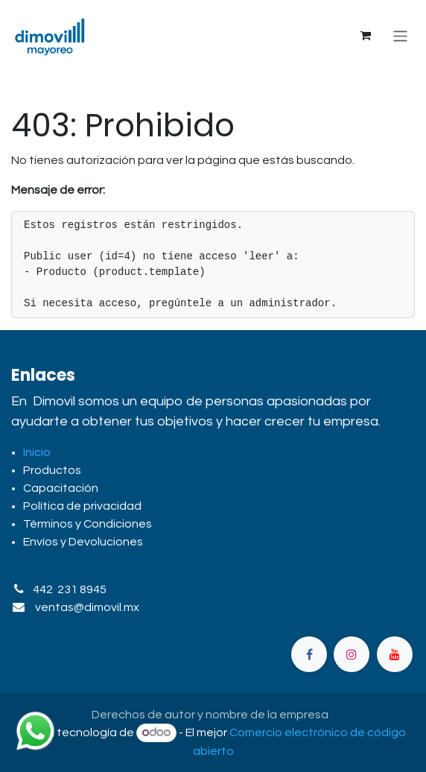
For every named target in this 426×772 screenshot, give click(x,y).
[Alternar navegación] (400, 35)
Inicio (37, 452)
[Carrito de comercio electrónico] (366, 36)
